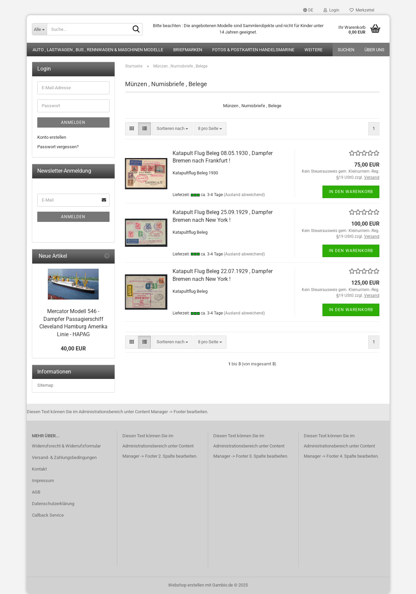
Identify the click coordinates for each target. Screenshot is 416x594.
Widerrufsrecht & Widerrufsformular (66, 445)
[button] (308, 10)
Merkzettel (362, 10)
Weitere (313, 49)
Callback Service (48, 515)
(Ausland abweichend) (244, 194)
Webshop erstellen (186, 585)
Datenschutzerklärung (53, 503)
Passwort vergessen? (58, 146)
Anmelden (73, 122)
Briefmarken (187, 49)
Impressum (43, 480)
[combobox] (172, 128)
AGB (36, 492)
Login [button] (331, 10)
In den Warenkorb (351, 191)
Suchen (346, 49)
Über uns (374, 49)
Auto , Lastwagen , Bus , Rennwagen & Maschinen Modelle (98, 49)
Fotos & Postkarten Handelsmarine (253, 49)
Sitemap (45, 385)
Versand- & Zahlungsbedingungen (64, 457)
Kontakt (39, 469)
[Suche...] (39, 29)
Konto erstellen (51, 137)
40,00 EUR (73, 348)
